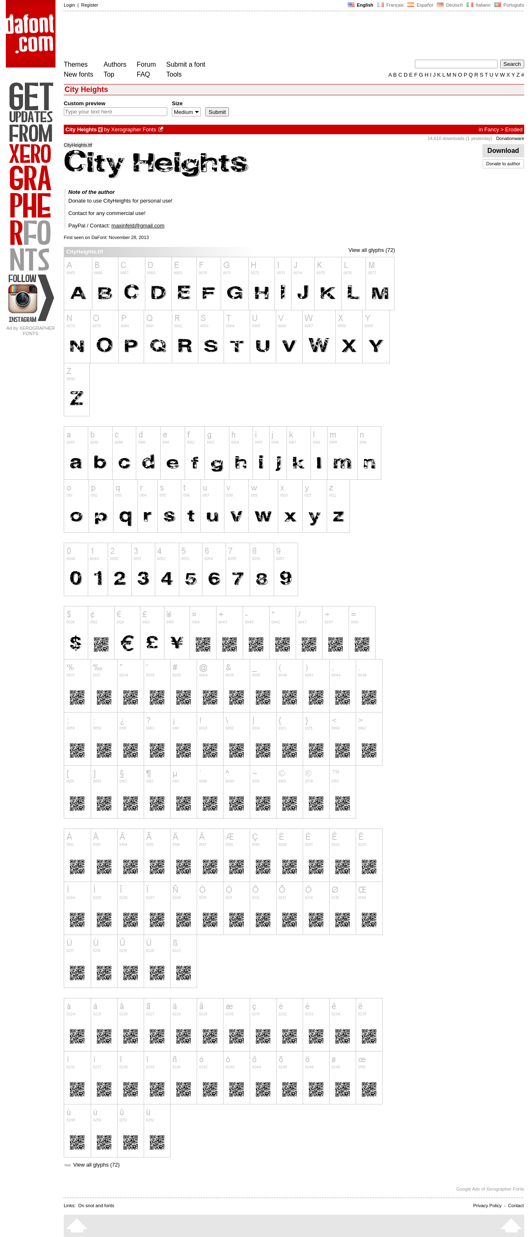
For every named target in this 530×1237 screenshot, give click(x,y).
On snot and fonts (96, 1205)
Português (508, 4)
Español (420, 4)
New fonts (78, 74)
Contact (516, 1205)
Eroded (514, 129)
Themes (76, 64)
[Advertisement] (214, 36)
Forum (146, 64)
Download (503, 150)
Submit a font (185, 64)
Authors (115, 64)
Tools (174, 74)
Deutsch (450, 4)
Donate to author (503, 163)
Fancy (491, 129)
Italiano (478, 4)
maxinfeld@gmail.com (137, 225)
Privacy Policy (487, 1205)
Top (109, 74)
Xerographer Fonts (133, 129)
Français (390, 4)
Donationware (510, 138)
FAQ (143, 74)
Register (89, 4)
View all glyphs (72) (372, 250)
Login (69, 4)
